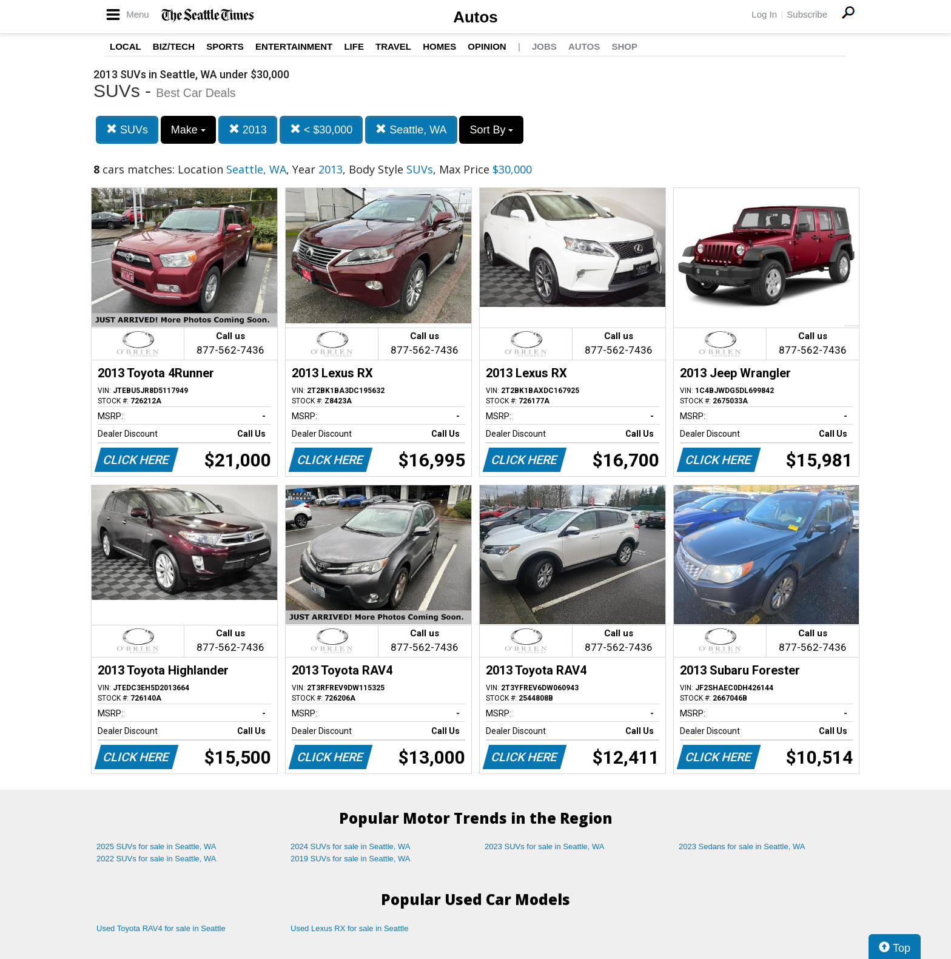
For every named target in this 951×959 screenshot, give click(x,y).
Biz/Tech (174, 46)
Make (188, 130)
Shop (624, 46)
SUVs (127, 129)
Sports (225, 46)
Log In (764, 14)
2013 (248, 129)
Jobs (544, 46)
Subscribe (807, 14)
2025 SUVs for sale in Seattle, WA (156, 846)
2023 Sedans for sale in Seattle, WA (742, 846)
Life (354, 46)
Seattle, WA (410, 129)
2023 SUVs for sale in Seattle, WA (545, 846)
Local (125, 46)
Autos (475, 17)
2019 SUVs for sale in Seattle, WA (351, 858)
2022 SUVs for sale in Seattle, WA (156, 858)
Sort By (491, 130)
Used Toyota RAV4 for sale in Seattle (161, 928)
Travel (393, 46)
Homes (439, 46)
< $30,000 (321, 129)
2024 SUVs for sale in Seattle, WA (351, 846)
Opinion (487, 46)
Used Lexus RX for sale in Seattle (349, 928)
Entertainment (293, 46)
